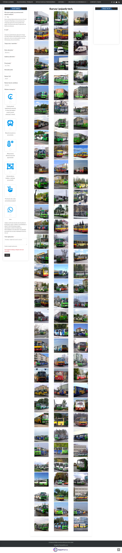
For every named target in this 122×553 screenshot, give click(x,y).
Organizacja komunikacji (77, 2)
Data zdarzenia (9, 50)
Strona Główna (8, 2)
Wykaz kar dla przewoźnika (45, 2)
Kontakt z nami (95, 2)
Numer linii (7, 76)
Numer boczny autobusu (11, 83)
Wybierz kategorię (10, 89)
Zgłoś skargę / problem (25, 2)
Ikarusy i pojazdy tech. (61, 8)
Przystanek (7, 63)
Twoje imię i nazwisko (10, 43)
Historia (61, 2)
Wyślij (7, 255)
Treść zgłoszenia (9, 236)
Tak (8, 17)
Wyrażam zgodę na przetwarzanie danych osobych (13, 13)
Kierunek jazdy (8, 69)
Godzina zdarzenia (9, 56)
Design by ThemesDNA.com (61, 545)
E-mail (6, 29)
